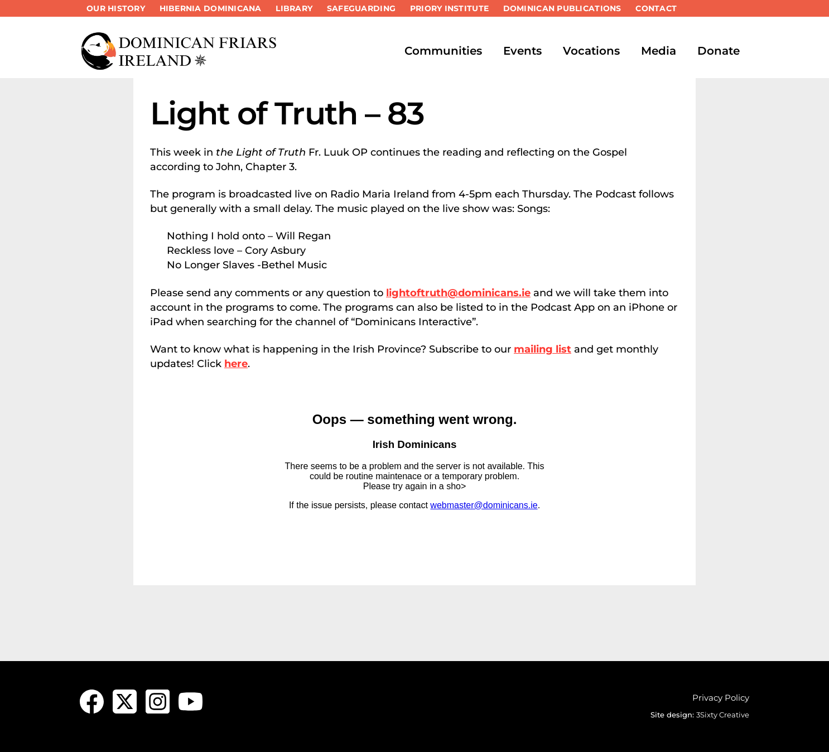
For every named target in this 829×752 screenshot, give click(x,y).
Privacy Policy (720, 697)
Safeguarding (361, 8)
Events (522, 50)
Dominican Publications (562, 8)
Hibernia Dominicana (211, 8)
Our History (115, 8)
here (236, 364)
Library (294, 8)
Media (658, 50)
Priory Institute (449, 8)
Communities (443, 50)
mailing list (542, 349)
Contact (656, 8)
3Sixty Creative (722, 714)
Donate (718, 50)
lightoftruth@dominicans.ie (458, 293)
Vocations (591, 50)
